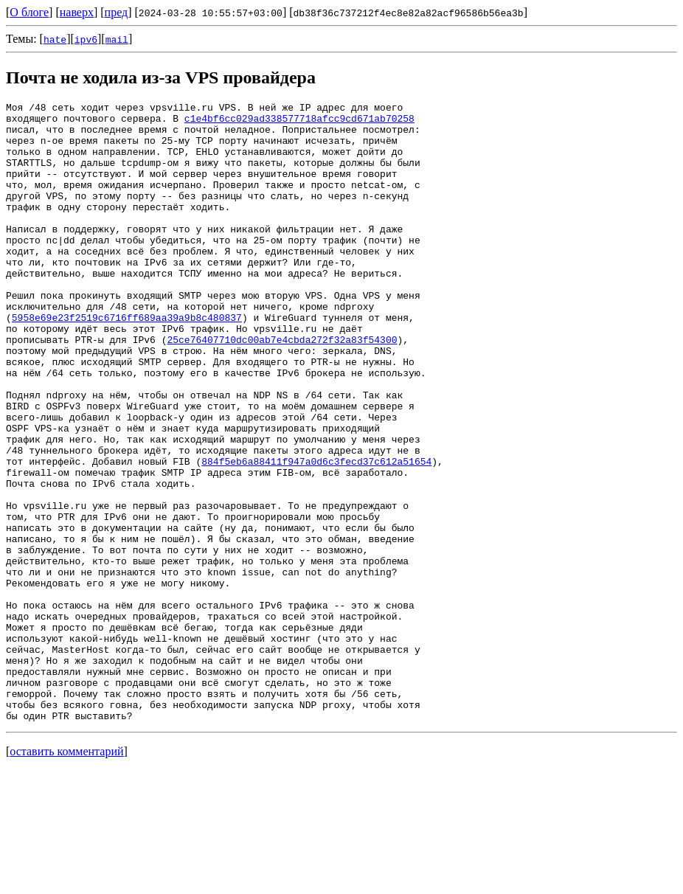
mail (116, 39)
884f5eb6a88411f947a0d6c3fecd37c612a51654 (316, 534)
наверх (77, 12)
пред (116, 12)
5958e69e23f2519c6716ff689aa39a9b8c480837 (127, 361)
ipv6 (85, 39)
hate (55, 39)
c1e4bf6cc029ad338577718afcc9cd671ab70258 (299, 122)
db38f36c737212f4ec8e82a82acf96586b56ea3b (409, 12)
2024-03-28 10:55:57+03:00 (210, 12)
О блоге (29, 12)
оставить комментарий (66, 875)
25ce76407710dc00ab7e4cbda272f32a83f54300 (282, 388)
